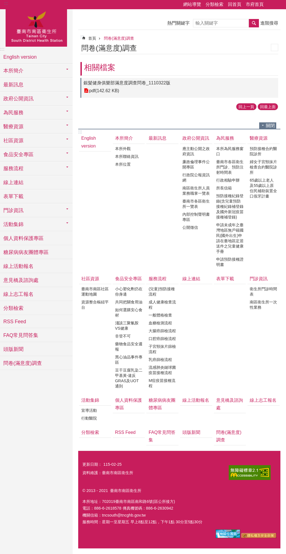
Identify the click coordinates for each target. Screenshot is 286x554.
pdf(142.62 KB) (104, 90)
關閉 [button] (270, 125)
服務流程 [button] (13, 168)
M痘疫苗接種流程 (162, 383)
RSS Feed (14, 321)
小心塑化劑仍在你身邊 (128, 291)
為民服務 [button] (13, 112)
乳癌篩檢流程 (160, 359)
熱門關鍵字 (178, 23)
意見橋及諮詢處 (21, 280)
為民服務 (225, 138)
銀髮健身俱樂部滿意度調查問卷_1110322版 (127, 82)
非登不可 (123, 336)
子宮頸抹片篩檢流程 (162, 349)
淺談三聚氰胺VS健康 (127, 326)
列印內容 (274, 47)
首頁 (92, 38)
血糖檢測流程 (160, 323)
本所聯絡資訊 (127, 156)
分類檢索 (214, 4)
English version (20, 57)
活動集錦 (90, 400)
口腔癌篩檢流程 (162, 338)
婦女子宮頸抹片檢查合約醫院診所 (263, 167)
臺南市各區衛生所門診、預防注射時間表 (230, 167)
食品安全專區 (128, 278)
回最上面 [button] (268, 106)
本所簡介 (124, 138)
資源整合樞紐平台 (95, 305)
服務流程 (157, 278)
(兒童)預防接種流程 (162, 291)
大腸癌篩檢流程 (162, 331)
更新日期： (92, 464)
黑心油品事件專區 (128, 360)
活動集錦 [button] (13, 224)
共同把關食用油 (128, 302)
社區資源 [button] (13, 140)
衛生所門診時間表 (263, 291)
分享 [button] (270, 4)
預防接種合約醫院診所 (263, 151)
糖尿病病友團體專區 (26, 252)
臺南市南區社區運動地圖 (95, 291)
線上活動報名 (18, 266)
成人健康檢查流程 (162, 305)
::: (6, 3)
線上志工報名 (18, 294)
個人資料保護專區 (23, 238)
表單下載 (13, 196)
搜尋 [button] (254, 23)
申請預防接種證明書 (230, 262)
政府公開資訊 (195, 138)
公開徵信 (190, 227)
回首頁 (234, 4)
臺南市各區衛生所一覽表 (196, 204)
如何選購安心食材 (128, 312)
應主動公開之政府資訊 (196, 151)
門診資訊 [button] (13, 210)
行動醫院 (89, 418)
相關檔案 (99, 67)
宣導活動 (89, 410)
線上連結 (13, 182)
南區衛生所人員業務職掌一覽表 (196, 191)
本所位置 (123, 164)
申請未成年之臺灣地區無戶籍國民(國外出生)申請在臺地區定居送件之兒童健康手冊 (230, 238)
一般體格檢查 (160, 315)
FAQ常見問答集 (20, 335)
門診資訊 (259, 278)
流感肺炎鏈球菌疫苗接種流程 (162, 370)
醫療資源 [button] (13, 126)
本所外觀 (123, 148)
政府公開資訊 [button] (18, 98)
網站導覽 (192, 4)
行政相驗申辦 (228, 180)
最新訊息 (13, 84)
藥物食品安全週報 (128, 346)
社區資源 (90, 278)
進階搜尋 (269, 23)
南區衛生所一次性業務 (263, 305)
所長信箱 (224, 188)
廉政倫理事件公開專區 (196, 164)
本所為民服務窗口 (230, 151)
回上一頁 (246, 106)
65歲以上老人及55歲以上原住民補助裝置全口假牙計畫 (263, 188)
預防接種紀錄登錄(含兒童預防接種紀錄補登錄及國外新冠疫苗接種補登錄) (230, 206)
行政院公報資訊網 (196, 177)
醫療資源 (259, 138)
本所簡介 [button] (13, 70)
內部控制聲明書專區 (196, 217)
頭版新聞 (13, 349)
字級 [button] (278, 4)
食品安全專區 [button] (18, 154)
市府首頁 (255, 4)
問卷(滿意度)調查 (22, 363)
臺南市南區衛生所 (36, 27)
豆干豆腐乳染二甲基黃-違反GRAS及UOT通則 (128, 378)
